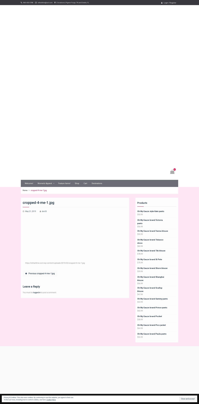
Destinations (97, 183)
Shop (77, 183)
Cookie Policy (51, 400)
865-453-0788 (28, 3)
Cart (85, 183)
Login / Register (170, 3)
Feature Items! (64, 183)
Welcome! (29, 183)
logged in (36, 292)
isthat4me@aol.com (45, 3)
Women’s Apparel (45, 183)
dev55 (44, 211)
